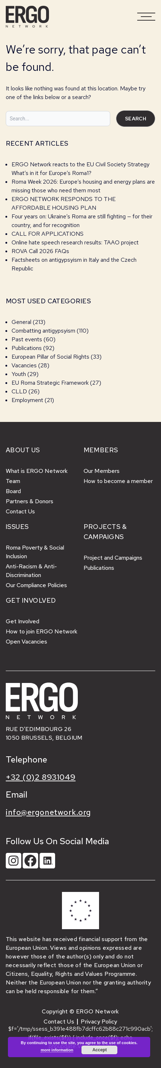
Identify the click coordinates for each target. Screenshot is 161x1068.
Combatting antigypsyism (43, 330)
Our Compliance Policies (36, 585)
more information (57, 1050)
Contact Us (20, 511)
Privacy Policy (99, 1021)
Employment (27, 400)
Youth (19, 374)
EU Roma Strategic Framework (50, 382)
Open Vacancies (26, 641)
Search (135, 118)
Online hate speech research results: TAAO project (75, 242)
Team (13, 481)
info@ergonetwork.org (48, 812)
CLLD (19, 391)
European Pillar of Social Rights (50, 356)
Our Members (102, 471)
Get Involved (22, 621)
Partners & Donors (29, 501)
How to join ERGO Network (41, 631)
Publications (27, 348)
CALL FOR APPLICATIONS (48, 234)
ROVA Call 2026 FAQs (40, 251)
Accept (99, 1049)
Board (13, 491)
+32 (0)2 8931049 (41, 777)
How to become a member (118, 481)
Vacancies (24, 365)
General (21, 322)
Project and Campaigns (113, 557)
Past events (27, 339)
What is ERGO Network (37, 471)
